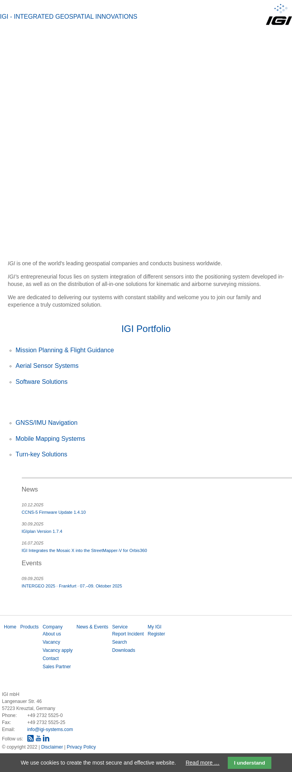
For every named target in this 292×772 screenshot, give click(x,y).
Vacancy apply (57, 650)
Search (119, 642)
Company (52, 627)
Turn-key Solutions (41, 454)
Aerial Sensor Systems (47, 365)
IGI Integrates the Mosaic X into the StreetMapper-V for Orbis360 (84, 550)
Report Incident (128, 634)
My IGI (154, 627)
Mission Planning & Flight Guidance (65, 350)
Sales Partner (56, 666)
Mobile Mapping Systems (50, 438)
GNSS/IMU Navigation (46, 422)
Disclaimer (52, 747)
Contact (50, 658)
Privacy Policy (81, 747)
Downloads (123, 650)
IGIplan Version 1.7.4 (42, 531)
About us (51, 634)
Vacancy (51, 642)
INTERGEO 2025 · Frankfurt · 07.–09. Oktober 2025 (72, 586)
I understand (249, 763)
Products (29, 627)
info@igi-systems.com (50, 729)
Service (120, 627)
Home (10, 627)
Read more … (203, 763)
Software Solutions (41, 381)
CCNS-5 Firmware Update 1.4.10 (54, 512)
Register (156, 634)
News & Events (92, 627)
